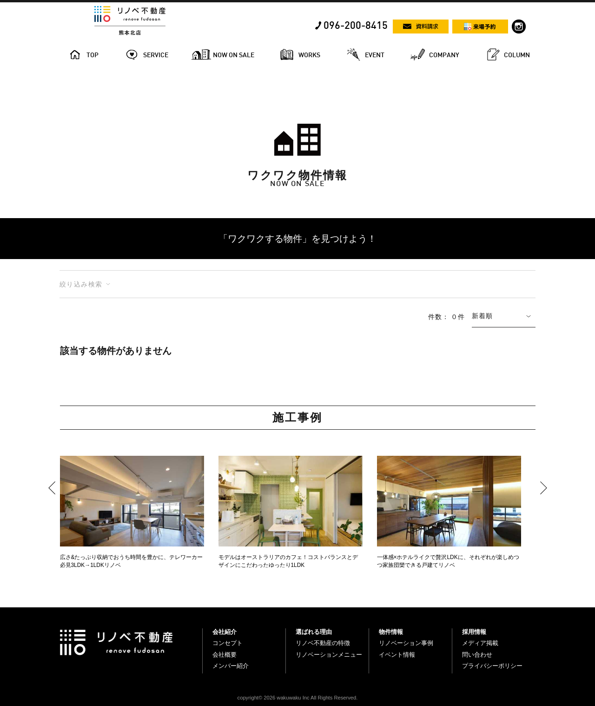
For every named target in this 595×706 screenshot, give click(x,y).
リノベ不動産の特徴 (323, 643)
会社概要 (224, 655)
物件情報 (391, 632)
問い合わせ (477, 655)
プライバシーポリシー (492, 666)
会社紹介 (224, 632)
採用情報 (474, 632)
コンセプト (227, 643)
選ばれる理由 (314, 632)
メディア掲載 (480, 643)
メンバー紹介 (230, 666)
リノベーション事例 (406, 643)
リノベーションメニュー (329, 655)
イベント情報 (397, 655)
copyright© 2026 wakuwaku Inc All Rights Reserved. (298, 697)
